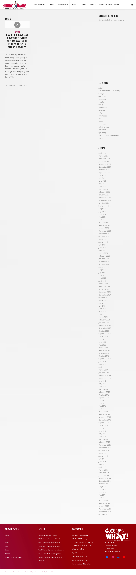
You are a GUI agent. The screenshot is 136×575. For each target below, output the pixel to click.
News (100, 121)
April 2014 (102, 498)
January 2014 (103, 506)
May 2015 (102, 464)
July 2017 (102, 400)
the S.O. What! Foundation (108, 135)
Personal (102, 124)
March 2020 (103, 347)
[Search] (125, 4)
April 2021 (102, 314)
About (7, 539)
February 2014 (104, 503)
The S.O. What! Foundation (13, 557)
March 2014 (103, 500)
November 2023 (104, 234)
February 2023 (104, 256)
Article (100, 88)
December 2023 (104, 231)
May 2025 (102, 184)
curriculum (102, 96)
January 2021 (103, 323)
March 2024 (103, 222)
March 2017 (103, 411)
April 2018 (102, 386)
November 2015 (104, 448)
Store (7, 550)
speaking (102, 132)
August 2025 (103, 175)
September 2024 (104, 206)
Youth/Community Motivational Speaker (51, 550)
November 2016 (104, 420)
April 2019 (102, 367)
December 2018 (104, 375)
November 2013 (104, 511)
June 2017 (102, 403)
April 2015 (102, 467)
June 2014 (102, 492)
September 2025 (104, 172)
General (101, 110)
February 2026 (104, 158)
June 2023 (102, 247)
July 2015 (102, 459)
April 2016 (102, 436)
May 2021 (102, 311)
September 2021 (104, 300)
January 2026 (103, 161)
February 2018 (104, 392)
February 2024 (104, 225)
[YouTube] (124, 557)
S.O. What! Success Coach (80, 535)
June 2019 (102, 361)
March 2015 (103, 470)
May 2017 (102, 406)
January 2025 (103, 195)
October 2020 (103, 331)
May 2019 (102, 364)
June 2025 (102, 181)
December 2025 (104, 164)
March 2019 (103, 370)
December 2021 (104, 292)
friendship (102, 107)
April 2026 (102, 153)
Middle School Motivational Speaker (49, 539)
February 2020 (104, 350)
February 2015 (104, 473)
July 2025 (102, 178)
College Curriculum (78, 549)
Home (7, 535)
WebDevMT (49, 572)
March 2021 (103, 317)
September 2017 (104, 397)
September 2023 (104, 239)
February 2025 (104, 192)
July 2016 (102, 428)
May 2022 (102, 278)
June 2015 (102, 461)
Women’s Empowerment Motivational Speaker (50, 558)
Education (102, 99)
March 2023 (103, 253)
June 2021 (102, 309)
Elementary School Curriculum (81, 564)
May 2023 (102, 250)
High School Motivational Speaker (49, 543)
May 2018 (102, 384)
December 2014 (104, 478)
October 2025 (103, 170)
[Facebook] (107, 557)
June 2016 (102, 431)
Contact (7, 554)
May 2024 (102, 217)
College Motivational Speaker (47, 535)
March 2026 (103, 156)
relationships (103, 127)
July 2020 (102, 339)
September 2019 (104, 359)
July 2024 (102, 211)
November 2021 (104, 295)
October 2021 (103, 297)
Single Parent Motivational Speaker (49, 554)
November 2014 (104, 481)
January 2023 (103, 259)
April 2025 (102, 186)
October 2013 (103, 514)
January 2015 (103, 475)
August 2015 (103, 456)
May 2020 (102, 345)
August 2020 (103, 336)
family (100, 105)
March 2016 (103, 439)
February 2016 (104, 442)
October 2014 (103, 484)
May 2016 (102, 434)
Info (100, 113)
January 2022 (103, 289)
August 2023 (103, 242)
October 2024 (103, 203)
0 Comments (10, 85)
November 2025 (104, 167)
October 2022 (103, 264)
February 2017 (104, 414)
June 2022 (102, 275)
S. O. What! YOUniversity (79, 539)
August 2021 (103, 303)
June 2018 (102, 381)
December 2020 (104, 325)
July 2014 (102, 489)
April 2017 (102, 409)
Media (7, 543)
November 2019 (104, 353)
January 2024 (103, 228)
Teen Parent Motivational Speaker (49, 546)
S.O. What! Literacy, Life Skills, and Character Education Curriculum (82, 544)
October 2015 (103, 450)
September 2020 (104, 334)
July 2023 (102, 245)
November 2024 (104, 200)
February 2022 (104, 286)
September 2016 (104, 423)
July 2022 (102, 272)
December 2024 (104, 197)
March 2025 (103, 189)
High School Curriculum (79, 553)
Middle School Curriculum (80, 560)
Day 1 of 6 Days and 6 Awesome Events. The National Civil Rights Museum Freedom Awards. (17, 41)
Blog (6, 546)
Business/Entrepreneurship (109, 91)
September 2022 (104, 267)
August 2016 (103, 425)
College (101, 93)
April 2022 (102, 281)
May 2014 (102, 495)
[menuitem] (40, 4)
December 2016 (104, 417)
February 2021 (104, 320)
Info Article (102, 116)
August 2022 (103, 270)
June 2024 (102, 214)
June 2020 (102, 342)
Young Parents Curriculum (80, 556)
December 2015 (104, 445)
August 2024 (103, 209)
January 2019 (103, 373)
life (99, 118)
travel (100, 138)
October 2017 (103, 395)
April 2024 (102, 220)
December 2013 (104, 509)
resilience (102, 130)
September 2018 (104, 378)
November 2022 (104, 261)
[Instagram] (113, 557)
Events (17, 32)
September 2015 (104, 453)
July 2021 (102, 306)
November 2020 (104, 328)
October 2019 (103, 356)
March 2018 (103, 389)
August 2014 (103, 486)
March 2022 (103, 284)
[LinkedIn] (118, 557)
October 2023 (103, 236)
